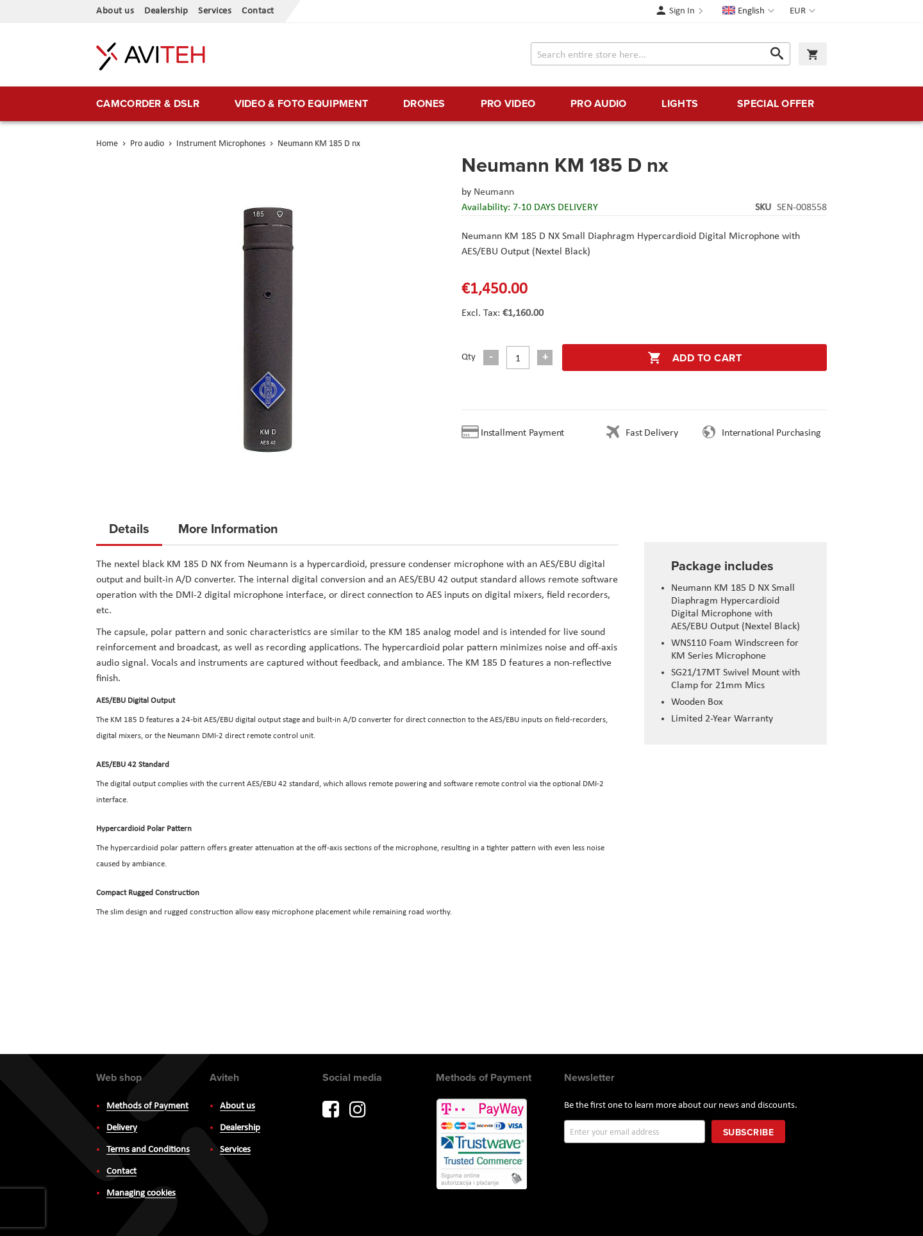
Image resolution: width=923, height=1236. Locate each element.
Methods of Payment (147, 1106)
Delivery (121, 1128)
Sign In (682, 11)
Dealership (166, 11)
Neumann (494, 192)
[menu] (461, 104)
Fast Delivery (652, 433)
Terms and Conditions (148, 1150)
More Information (228, 528)
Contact (258, 11)
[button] (804, 11)
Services (214, 11)
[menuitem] (148, 104)
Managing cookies (141, 1193)
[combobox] (660, 53)
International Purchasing (774, 433)
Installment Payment (525, 433)
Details (129, 528)
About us (115, 11)
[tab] (129, 532)
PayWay (482, 1145)
